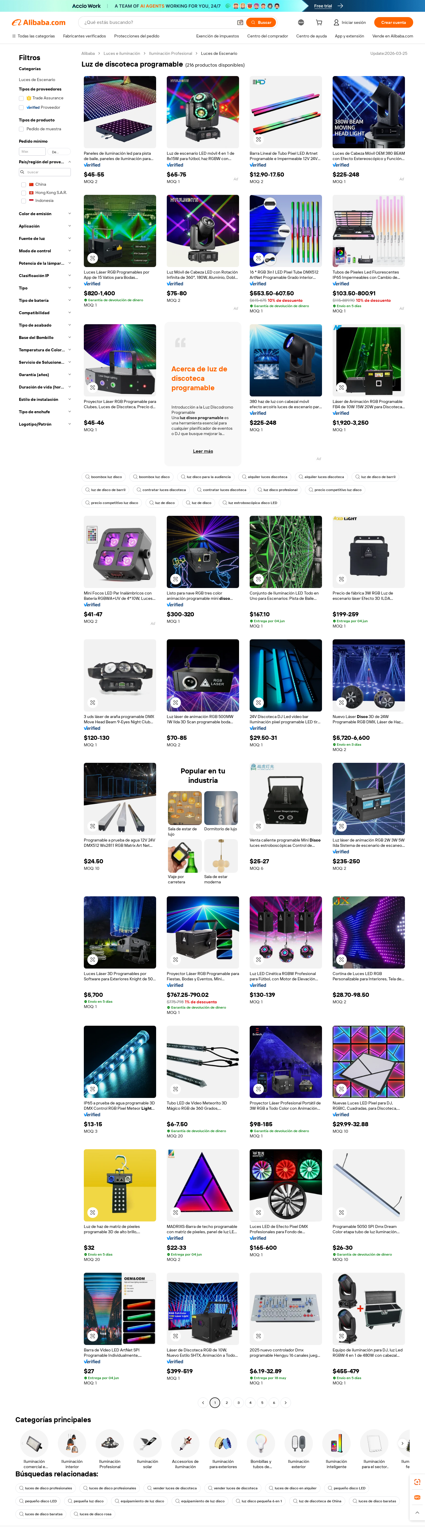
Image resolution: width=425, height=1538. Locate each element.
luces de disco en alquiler (293, 1488)
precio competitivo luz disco (335, 490)
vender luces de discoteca (172, 1488)
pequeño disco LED (346, 1488)
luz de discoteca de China (317, 1501)
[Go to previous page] (203, 1402)
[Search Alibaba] (158, 22)
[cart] (320, 23)
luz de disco (162, 502)
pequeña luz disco (86, 1501)
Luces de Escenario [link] (219, 53)
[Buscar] (261, 22)
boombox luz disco (103, 477)
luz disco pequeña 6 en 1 (259, 1501)
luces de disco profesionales (45, 1488)
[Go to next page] (285, 1402)
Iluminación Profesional (170, 53)
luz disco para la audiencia (206, 477)
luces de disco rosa (93, 1514)
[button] (240, 22)
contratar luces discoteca (161, 490)
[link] (417, 1482)
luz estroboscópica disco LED (250, 502)
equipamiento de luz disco (139, 1501)
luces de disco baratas (374, 1501)
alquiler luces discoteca (264, 477)
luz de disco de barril (375, 477)
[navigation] (44, 728)
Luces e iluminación (122, 53)
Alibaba (88, 53)
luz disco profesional (278, 490)
